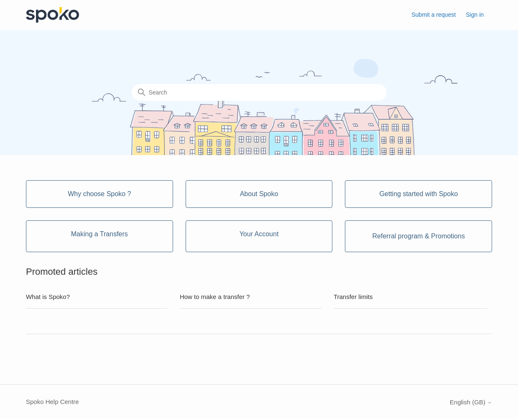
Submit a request (433, 14)
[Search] (259, 92)
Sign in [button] (475, 14)
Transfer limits (353, 296)
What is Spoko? (48, 296)
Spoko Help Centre (52, 401)
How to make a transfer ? (215, 296)
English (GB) (471, 402)
